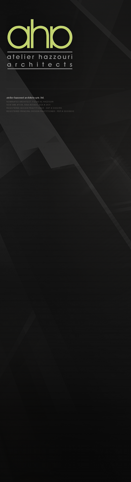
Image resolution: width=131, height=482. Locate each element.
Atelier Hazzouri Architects (41, 44)
